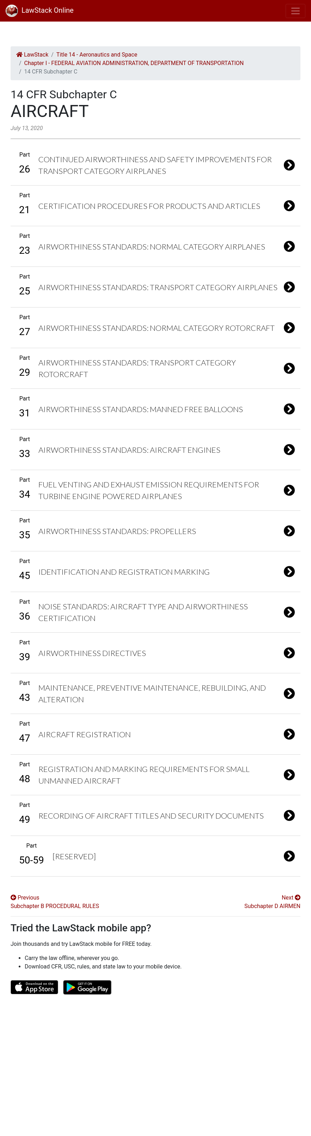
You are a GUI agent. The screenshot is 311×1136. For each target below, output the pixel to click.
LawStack (32, 54)
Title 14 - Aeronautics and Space (96, 54)
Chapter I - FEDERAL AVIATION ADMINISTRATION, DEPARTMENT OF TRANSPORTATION (134, 63)
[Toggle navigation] (295, 11)
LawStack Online (40, 10)
